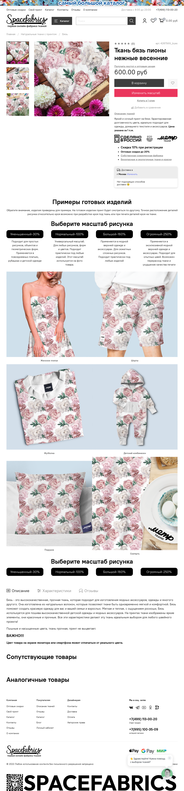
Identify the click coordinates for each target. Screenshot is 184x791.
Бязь (65, 34)
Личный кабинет (45, 727)
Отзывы (75, 9)
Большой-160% (114, 234)
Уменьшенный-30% (25, 234)
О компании (90, 9)
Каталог (49, 9)
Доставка (72, 711)
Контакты (62, 9)
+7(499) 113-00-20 (167, 9)
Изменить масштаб (146, 93)
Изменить (132, 174)
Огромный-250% (159, 234)
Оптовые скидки (16, 9)
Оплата (71, 717)
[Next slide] (18, 112)
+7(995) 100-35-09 (143, 729)
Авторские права (76, 722)
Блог (38, 722)
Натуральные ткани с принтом (39, 34)
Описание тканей (45, 706)
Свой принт (35, 9)
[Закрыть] (169, 758)
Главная (10, 34)
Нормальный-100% (69, 234)
